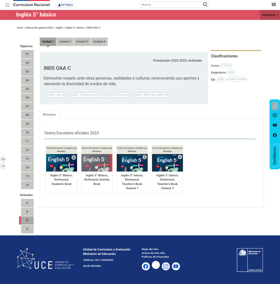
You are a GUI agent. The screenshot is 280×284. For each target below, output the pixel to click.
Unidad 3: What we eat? (118, 94)
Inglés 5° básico (36, 14)
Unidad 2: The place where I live (86, 94)
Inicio (20, 27)
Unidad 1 (48, 41)
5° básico (226, 65)
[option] (274, 115)
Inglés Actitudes (237, 79)
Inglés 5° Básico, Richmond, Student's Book (61, 180)
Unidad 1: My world (57, 94)
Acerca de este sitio (153, 252)
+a (3, 159)
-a (4, 166)
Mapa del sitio (150, 249)
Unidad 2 (65, 41)
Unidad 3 (82, 41)
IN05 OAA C (93, 27)
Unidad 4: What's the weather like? (151, 94)
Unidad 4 (99, 41)
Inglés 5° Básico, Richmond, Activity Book (97, 180)
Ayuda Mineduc (92, 265)
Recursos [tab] (49, 114)
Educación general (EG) (39, 27)
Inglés (59, 27)
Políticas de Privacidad (155, 256)
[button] (274, 106)
